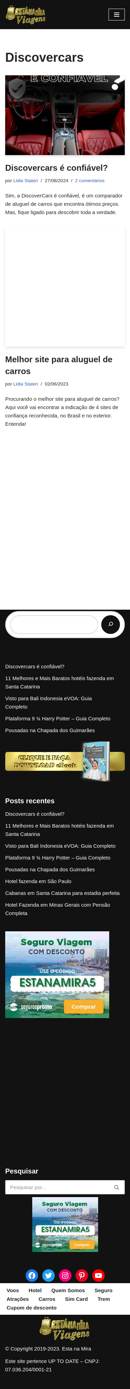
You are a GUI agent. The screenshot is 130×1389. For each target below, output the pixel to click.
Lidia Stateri (25, 180)
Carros (46, 1299)
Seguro (104, 1290)
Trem (103, 1299)
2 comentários (90, 180)
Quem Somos (68, 1290)
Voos (13, 1290)
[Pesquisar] (110, 624)
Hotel (35, 1290)
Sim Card (76, 1299)
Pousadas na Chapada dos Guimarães (50, 730)
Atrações (18, 1299)
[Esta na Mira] (26, 14)
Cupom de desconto (32, 1308)
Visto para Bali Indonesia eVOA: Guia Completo (60, 846)
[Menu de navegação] (117, 14)
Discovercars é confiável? (56, 167)
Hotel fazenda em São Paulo (38, 881)
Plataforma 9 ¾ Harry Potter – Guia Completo (57, 718)
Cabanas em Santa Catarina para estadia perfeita (62, 893)
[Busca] (57, 1187)
